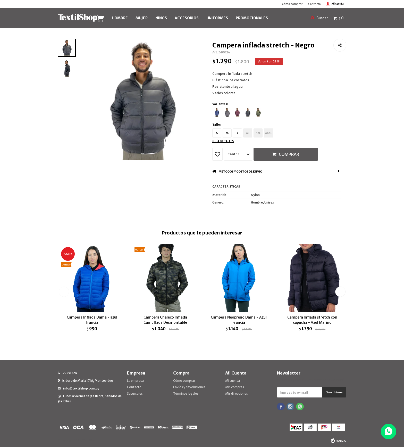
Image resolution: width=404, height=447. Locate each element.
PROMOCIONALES (252, 18)
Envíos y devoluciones (189, 387)
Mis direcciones (236, 393)
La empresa (135, 381)
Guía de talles (223, 141)
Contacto (314, 4)
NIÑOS (161, 18)
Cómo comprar (292, 4)
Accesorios (187, 18)
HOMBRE (120, 18)
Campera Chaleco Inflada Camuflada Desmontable (165, 320)
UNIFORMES (217, 18)
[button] (340, 291)
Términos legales (185, 393)
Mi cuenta (232, 381)
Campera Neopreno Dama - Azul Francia (239, 320)
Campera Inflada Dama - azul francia (92, 320)
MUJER (142, 18)
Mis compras (234, 387)
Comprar (289, 154)
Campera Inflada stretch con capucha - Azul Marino (312, 320)
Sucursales (135, 393)
